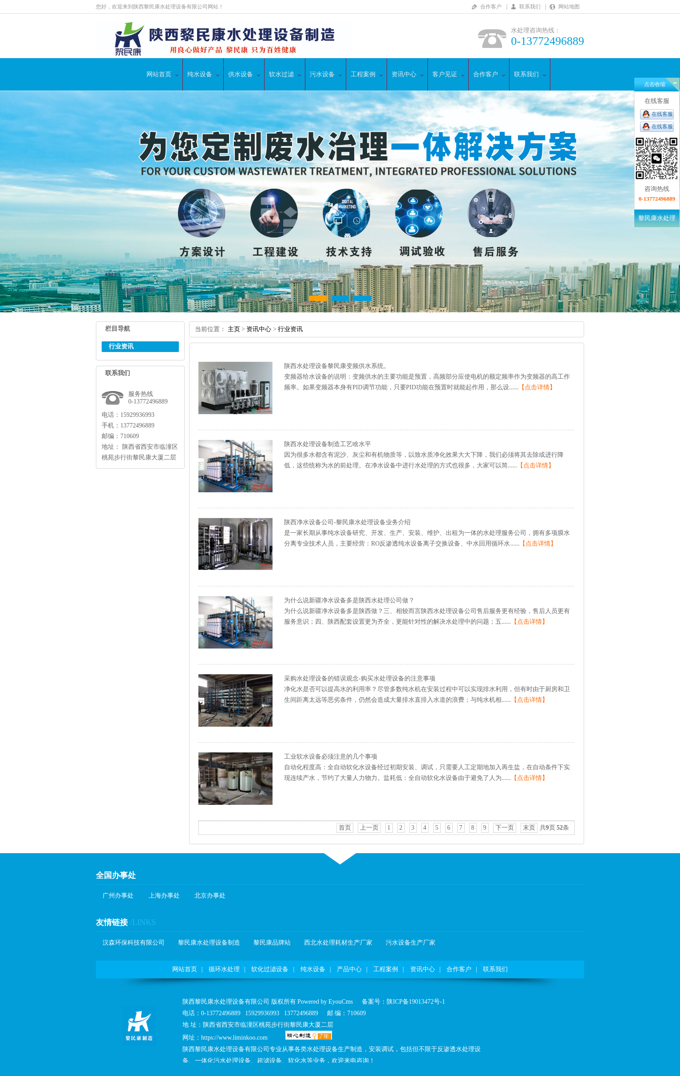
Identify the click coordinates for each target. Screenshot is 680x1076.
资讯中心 (403, 74)
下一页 (504, 827)
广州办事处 (118, 895)
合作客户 (491, 7)
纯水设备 (199, 74)
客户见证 (444, 74)
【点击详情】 (537, 387)
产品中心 (349, 969)
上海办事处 (164, 895)
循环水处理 (224, 969)
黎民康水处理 (657, 218)
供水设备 (240, 74)
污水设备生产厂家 (410, 942)
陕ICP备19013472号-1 (416, 1001)
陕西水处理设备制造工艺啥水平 (327, 444)
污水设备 (322, 74)
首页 (345, 827)
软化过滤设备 (270, 969)
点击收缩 (654, 84)
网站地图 (569, 7)
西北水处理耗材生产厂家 (338, 942)
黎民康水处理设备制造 (209, 942)
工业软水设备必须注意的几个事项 (330, 756)
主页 (234, 329)
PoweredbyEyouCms (324, 1001)
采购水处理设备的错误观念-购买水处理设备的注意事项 (359, 678)
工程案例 (363, 74)
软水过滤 (281, 74)
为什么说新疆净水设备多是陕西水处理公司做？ (349, 600)
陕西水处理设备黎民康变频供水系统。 (337, 366)
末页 (529, 827)
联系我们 (530, 7)
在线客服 (662, 114)
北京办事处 (209, 895)
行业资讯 (290, 329)
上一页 (369, 827)
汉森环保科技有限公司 (134, 942)
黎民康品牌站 (272, 942)
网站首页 (158, 74)
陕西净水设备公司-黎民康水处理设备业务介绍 (347, 522)
